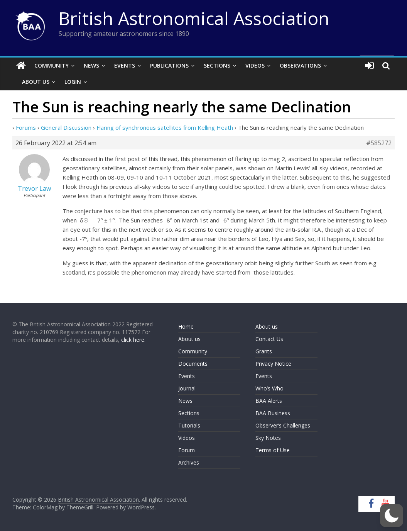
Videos (255, 65)
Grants (263, 351)
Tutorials (189, 425)
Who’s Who (269, 388)
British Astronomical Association (194, 18)
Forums (26, 127)
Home (186, 326)
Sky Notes (268, 437)
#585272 (379, 142)
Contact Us (269, 339)
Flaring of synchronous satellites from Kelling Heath (164, 127)
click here (132, 339)
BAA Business (272, 413)
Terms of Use (272, 450)
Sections (217, 65)
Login (72, 81)
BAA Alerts (268, 400)
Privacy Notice (273, 363)
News (91, 65)
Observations (300, 65)
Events (124, 65)
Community (51, 65)
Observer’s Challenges (282, 425)
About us (189, 339)
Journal (187, 388)
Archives (188, 462)
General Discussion (66, 127)
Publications (169, 65)
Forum (186, 450)
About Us (35, 81)
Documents (193, 363)
